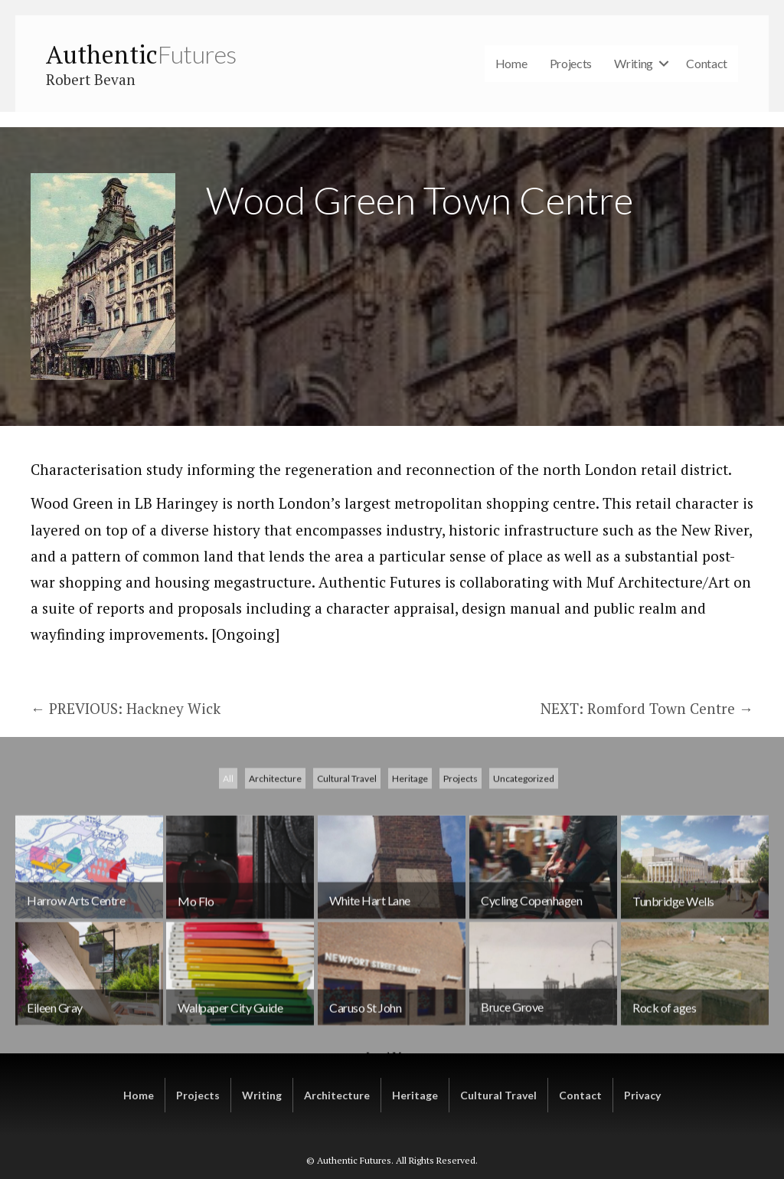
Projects (571, 63)
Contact (706, 63)
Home (511, 63)
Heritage (410, 899)
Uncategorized (523, 899)
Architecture (275, 899)
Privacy (642, 1095)
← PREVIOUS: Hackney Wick (125, 708)
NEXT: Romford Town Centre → (647, 708)
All (228, 899)
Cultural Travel (347, 899)
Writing (633, 63)
